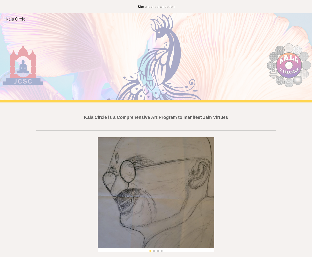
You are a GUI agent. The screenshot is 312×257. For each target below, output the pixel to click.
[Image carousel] (156, 194)
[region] (156, 6)
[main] (156, 115)
